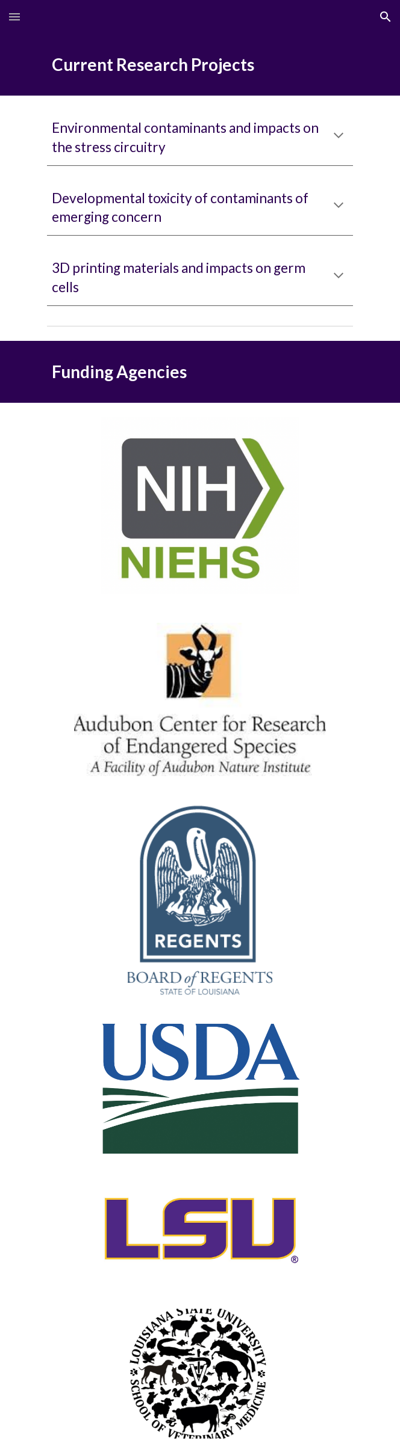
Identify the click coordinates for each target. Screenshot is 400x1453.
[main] (199, 64)
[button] (14, 16)
